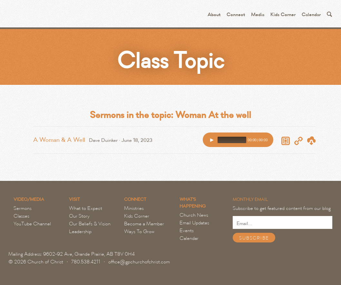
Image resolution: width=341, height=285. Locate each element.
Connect (236, 14)
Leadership (80, 231)
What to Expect (85, 208)
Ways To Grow (139, 231)
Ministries (134, 208)
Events (187, 230)
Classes (21, 216)
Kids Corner (283, 14)
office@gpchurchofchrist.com (139, 262)
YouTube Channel (32, 224)
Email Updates (194, 223)
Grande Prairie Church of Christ (83, 16)
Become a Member (144, 224)
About (214, 14)
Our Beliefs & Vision (90, 224)
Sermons (23, 208)
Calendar (311, 14)
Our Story (79, 216)
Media (257, 14)
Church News (194, 215)
